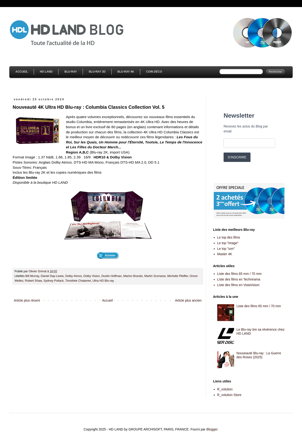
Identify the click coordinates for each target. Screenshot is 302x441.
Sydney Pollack (54, 280)
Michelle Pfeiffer (177, 276)
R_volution (225, 389)
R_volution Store (229, 395)
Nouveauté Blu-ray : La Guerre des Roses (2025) (258, 355)
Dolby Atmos (73, 276)
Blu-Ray (70, 71)
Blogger (211, 429)
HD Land (46, 71)
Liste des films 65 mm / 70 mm (239, 274)
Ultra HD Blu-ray (103, 280)
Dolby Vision (91, 276)
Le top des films (228, 237)
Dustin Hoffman (111, 276)
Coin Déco (154, 71)
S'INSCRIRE (237, 157)
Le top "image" (228, 243)
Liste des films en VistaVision (238, 285)
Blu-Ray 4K (126, 71)
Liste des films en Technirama (238, 279)
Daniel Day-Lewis (52, 276)
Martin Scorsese (155, 276)
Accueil (21, 71)
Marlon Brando (133, 276)
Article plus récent (27, 300)
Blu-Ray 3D (97, 71)
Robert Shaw (33, 280)
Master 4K (224, 254)
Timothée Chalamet (78, 280)
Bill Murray (32, 276)
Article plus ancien (188, 300)
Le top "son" (226, 248)
